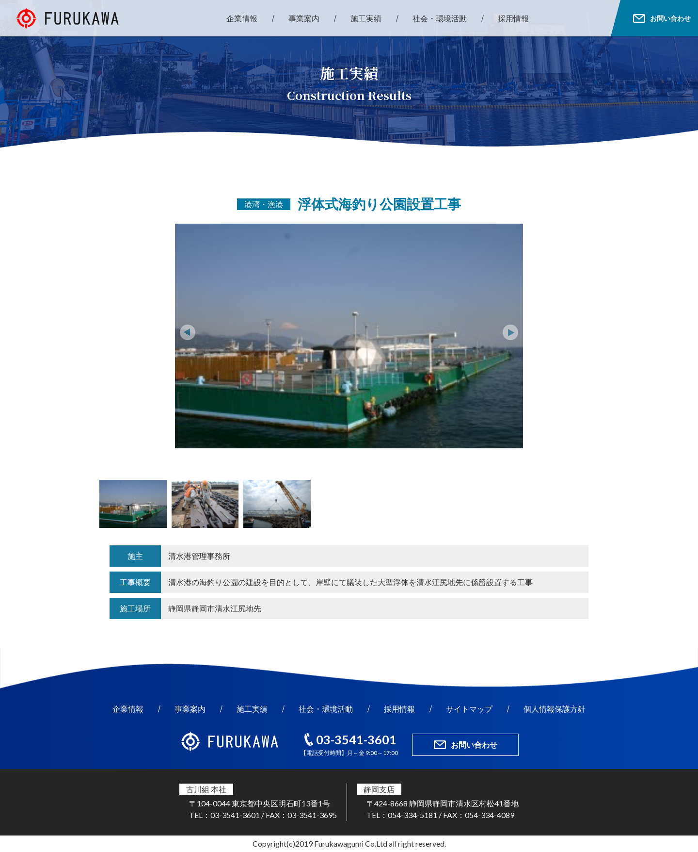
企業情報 (241, 18)
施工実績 (365, 18)
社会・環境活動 (439, 18)
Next (510, 332)
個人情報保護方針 (555, 708)
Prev (187, 332)
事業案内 (303, 18)
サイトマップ (469, 708)
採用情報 (513, 18)
